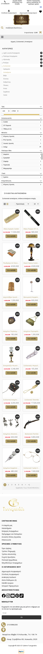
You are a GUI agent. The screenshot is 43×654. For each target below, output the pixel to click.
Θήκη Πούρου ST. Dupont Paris (32, 229)
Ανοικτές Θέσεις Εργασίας (11, 537)
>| (29, 485)
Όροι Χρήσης (6, 548)
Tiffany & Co (7, 129)
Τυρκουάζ (6, 165)
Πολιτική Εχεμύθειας (9, 560)
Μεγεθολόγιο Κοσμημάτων (12, 563)
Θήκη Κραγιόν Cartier (11, 229)
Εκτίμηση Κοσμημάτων (10, 531)
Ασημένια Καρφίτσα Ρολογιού (11, 468)
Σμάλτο (5, 177)
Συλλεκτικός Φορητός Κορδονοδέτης (32, 366)
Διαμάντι (6, 154)
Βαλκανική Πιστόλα (31, 434)
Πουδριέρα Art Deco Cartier (11, 263)
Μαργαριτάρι (7, 168)
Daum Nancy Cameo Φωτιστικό (32, 263)
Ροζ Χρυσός (7, 140)
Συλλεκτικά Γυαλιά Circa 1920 (32, 468)
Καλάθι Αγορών (7, 583)
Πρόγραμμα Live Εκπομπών (12, 534)
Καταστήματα (6, 528)
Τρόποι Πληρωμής (8, 551)
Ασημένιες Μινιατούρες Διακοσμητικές (11, 434)
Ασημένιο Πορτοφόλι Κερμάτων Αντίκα (32, 331)
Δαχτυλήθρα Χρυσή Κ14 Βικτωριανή (11, 297)
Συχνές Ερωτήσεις (8, 557)
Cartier (5, 122)
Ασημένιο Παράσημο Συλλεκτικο (11, 331)
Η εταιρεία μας (7, 525)
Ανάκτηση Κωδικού (9, 577)
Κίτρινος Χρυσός (8, 136)
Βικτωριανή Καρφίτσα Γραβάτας (32, 297)
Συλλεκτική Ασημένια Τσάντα (11, 400)
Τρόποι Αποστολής (9, 554)
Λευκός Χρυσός (8, 143)
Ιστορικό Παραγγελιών (10, 586)
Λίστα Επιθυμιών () (9, 580)
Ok (21, 617)
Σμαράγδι (6, 158)
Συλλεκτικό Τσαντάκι (32, 400)
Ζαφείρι (5, 161)
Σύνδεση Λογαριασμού (10, 574)
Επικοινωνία (6, 540)
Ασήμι (5, 147)
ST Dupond (7, 125)
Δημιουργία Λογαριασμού (11, 571)
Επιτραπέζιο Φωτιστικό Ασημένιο (11, 366)
